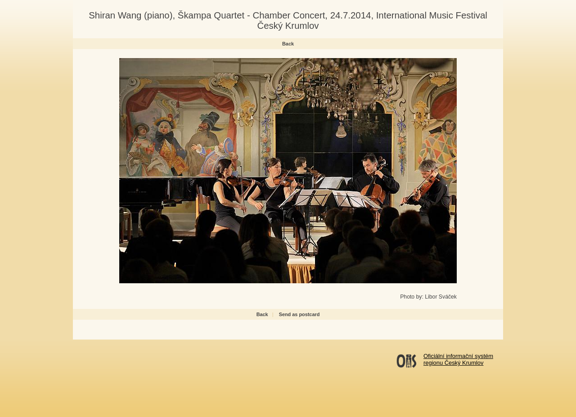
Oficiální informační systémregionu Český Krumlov (458, 359)
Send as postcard (299, 314)
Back (288, 43)
